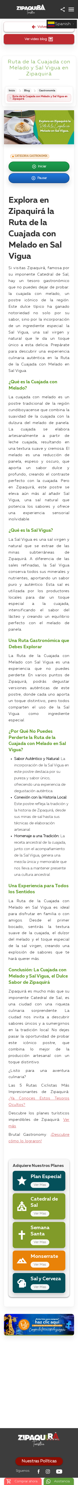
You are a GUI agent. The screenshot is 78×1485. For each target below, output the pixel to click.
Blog (27, 90)
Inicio (12, 90)
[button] (63, 9)
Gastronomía (47, 90)
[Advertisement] (39, 1383)
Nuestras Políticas (39, 1461)
